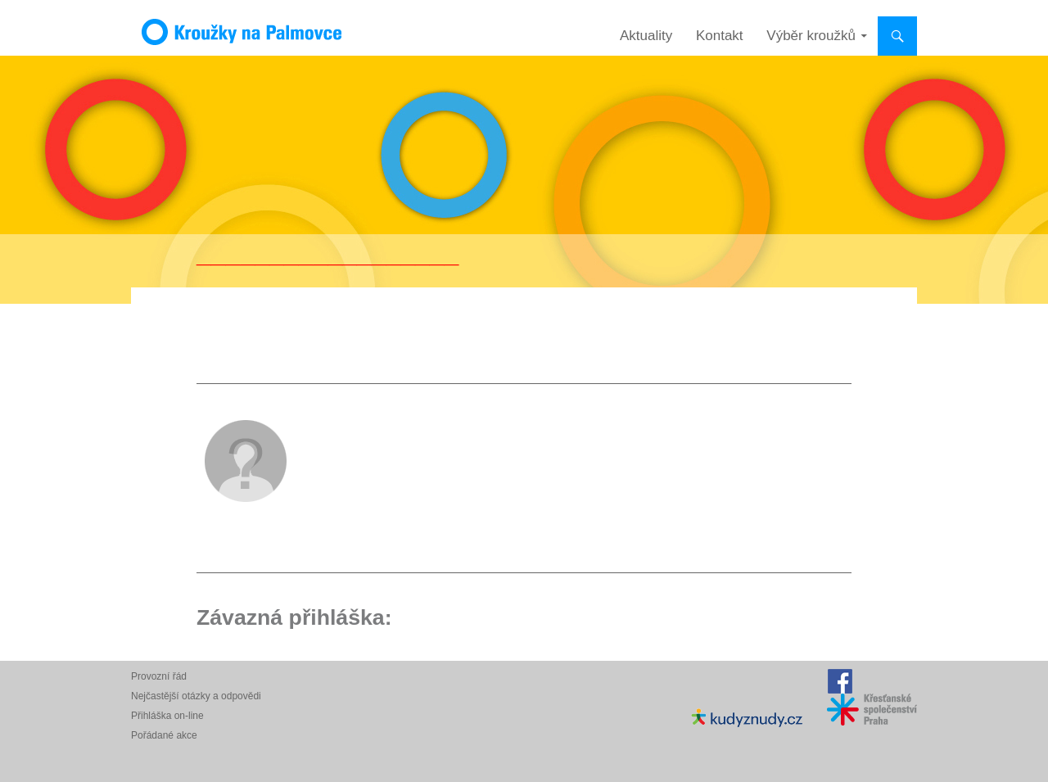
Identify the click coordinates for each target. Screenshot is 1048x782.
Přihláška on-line (167, 715)
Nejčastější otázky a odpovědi (196, 696)
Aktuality (646, 35)
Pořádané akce (164, 735)
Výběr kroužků (811, 35)
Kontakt (719, 35)
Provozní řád (159, 676)
